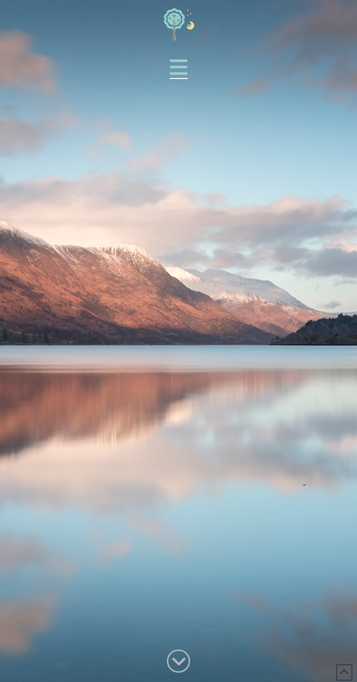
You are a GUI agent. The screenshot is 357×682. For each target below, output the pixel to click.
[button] (179, 67)
